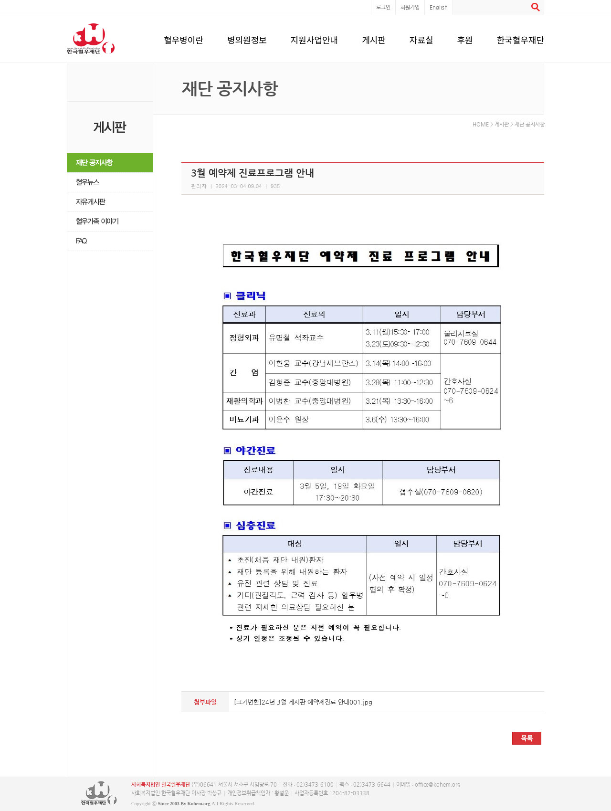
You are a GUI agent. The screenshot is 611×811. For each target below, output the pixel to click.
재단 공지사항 (110, 163)
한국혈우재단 (520, 38)
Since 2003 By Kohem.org (184, 803)
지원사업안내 (314, 38)
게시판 (374, 38)
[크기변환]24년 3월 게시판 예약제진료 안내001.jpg (303, 702)
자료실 (421, 38)
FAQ (110, 241)
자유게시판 (110, 202)
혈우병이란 (183, 38)
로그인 (383, 7)
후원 (465, 38)
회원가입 (410, 7)
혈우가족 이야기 (110, 222)
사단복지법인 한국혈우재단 (99, 793)
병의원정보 (247, 38)
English (439, 7)
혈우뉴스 (110, 182)
